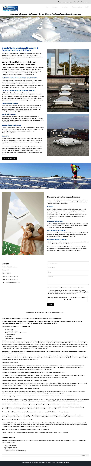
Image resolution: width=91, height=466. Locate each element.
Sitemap (67, 462)
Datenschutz (62, 462)
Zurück (83, 455)
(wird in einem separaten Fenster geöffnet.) (65, 287)
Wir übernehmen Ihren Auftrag (58, 312)
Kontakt (53, 462)
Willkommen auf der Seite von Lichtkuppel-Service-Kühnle (37, 312)
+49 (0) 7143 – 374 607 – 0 (11, 276)
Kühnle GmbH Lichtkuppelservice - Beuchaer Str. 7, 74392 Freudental (38, 462)
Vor (87, 455)
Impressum (58, 462)
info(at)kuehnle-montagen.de (13, 282)
